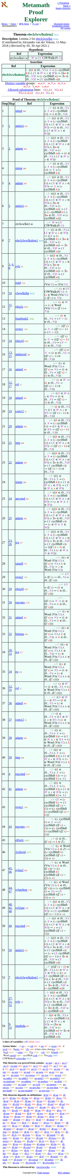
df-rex (6, 1107)
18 (10, 397)
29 (10, 589)
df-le (26, 1150)
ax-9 (12, 1069)
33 (10, 653)
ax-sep (15, 1072)
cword (12, 1055)
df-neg (51, 1150)
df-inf (15, 1147)
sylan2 (19, 870)
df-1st (27, 1138)
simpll (19, 563)
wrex (16, 1049)
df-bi (45, 1094)
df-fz (17, 1156)
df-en (15, 1144)
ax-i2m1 (7, 1084)
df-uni (17, 1116)
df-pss (6, 1113)
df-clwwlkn (48, 1162)
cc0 (6, 1052)
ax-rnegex (51, 1084)
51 (10, 1001)
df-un (38, 1110)
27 (10, 998)
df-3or (13, 1098)
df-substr (49, 1159)
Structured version (61, 24)
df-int (29, 1116)
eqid (18, 282)
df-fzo (29, 1156)
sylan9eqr (21, 889)
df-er (52, 1141)
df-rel (57, 1122)
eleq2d (19, 589)
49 (10, 926)
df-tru (37, 1098)
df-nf (5, 1101)
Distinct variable (15, 83)
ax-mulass (43, 1081)
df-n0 (38, 1153)
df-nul (18, 1113)
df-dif (26, 1110)
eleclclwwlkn (44, 38)
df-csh (16, 1162)
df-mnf (52, 1147)
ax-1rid (36, 1084)
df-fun (15, 1131)
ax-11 (34, 1069)
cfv (27, 1049)
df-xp (46, 1122)
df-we (35, 1122)
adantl (19, 369)
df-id (38, 1119)
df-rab (43, 1107)
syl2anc (20, 907)
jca (17, 542)
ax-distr (58, 1081)
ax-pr (51, 1072)
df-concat (33, 1159)
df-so (13, 1122)
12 (10, 382)
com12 (19, 411)
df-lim (42, 1128)
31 (10, 617)
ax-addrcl (23, 1078)
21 (10, 442)
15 (10, 356)
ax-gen (14, 1065)
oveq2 (19, 577)
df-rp (5, 1156)
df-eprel (50, 1119)
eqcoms (20, 602)
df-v (53, 1107)
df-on (31, 1128)
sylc (17, 266)
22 (10, 462)
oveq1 (19, 329)
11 (10, 305)
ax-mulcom (9, 1081)
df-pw (40, 1113)
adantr (19, 148)
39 (10, 757)
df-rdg (30, 1141)
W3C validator (64, 1173)
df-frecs (52, 1138)
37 (10, 719)
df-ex (59, 1098)
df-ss (59, 1110)
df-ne (39, 1104)
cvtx (50, 1055)
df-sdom (41, 1144)
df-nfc (28, 1104)
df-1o (41, 1141)
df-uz (60, 1153)
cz (32, 1052)
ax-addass (26, 1081)
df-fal (48, 1098)
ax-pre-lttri (34, 1087)
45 (10, 868)
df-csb (15, 1110)
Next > (66, 5)
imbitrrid (20, 354)
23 (10, 540)
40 (10, 904)
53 (10, 1027)
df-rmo (18, 1107)
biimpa (19, 634)
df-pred (7, 1128)
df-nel (51, 1104)
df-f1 (46, 1131)
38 (10, 737)
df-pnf (39, 1147)
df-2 (27, 1153)
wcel (5, 1049)
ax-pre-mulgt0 (25, 1090)
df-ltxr (14, 1150)
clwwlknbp (22, 293)
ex (16, 671)
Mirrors (4, 24)
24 (10, 498)
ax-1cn (44, 1075)
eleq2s (19, 306)
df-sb (16, 1101)
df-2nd (39, 1138)
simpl (18, 111)
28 (10, 650)
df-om (16, 1138)
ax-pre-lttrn (52, 1087)
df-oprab (51, 1134)
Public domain (43, 1173)
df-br (51, 1116)
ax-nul (27, 1072)
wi (23, 1046)
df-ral (62, 1104)
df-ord (19, 1128)
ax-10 (23, 1069)
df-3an (25, 1098)
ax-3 (5, 1065)
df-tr (28, 1119)
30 (10, 602)
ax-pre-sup (44, 1090)
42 (10, 907)
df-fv (14, 1134)
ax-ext (57, 1069)
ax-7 (56, 1065)
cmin (20, 1052)
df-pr (62, 1113)
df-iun (40, 1116)
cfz (43, 1052)
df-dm (26, 1125)
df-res (48, 1125)
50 (10, 950)
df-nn (15, 1153)
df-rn (37, 1125)
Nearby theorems (63, 8)
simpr (18, 168)
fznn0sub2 (21, 318)
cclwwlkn (21, 1058)
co (54, 1049)
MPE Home (24, 24)
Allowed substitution (20, 89)
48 (10, 911)
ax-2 (64, 1062)
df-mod (54, 1156)
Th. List (35, 24)
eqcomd (20, 774)
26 (10, 544)
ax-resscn (30, 1075)
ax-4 (25, 1065)
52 (10, 1005)
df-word (18, 1159)
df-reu (31, 1107)
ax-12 (45, 1069)
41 (10, 789)
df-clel (15, 1104)
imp (17, 442)
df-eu (39, 1101)
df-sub (39, 1150)
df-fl (41, 1156)
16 (10, 369)
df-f (37, 1131)
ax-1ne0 (22, 1084)
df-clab (51, 1101)
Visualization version (60, 26)
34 (10, 671)
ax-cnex (15, 1075)
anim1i (19, 126)
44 (10, 888)
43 (10, 826)
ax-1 (57, 1062)
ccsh (35, 1055)
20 (10, 426)
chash (55, 1052)
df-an (55, 1094)
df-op (6, 1116)
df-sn (51, 1113)
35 (10, 690)
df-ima (60, 1125)
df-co (14, 1125)
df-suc (54, 1128)
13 (10, 352)
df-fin (53, 1144)
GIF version (65, 28)
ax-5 (35, 1065)
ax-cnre (19, 1087)
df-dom (27, 1144)
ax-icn (58, 1075)
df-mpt (16, 1119)
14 (10, 341)
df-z (49, 1153)
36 (10, 703)
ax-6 (45, 1065)
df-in (48, 1110)
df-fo (57, 1131)
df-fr (24, 1122)
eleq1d (19, 341)
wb (31, 1046)
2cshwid (20, 852)
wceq (53, 1046)
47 (10, 891)
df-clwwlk (31, 1162)
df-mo (28, 1101)
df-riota (26, 1134)
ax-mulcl (39, 1078)
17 (10, 386)
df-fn (26, 1131)
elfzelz (19, 840)
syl (17, 384)
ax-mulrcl (55, 1078)
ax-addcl (7, 1078)
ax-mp (49, 1062)
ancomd (20, 498)
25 (10, 518)
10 (10, 293)
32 (10, 634)
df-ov (38, 1134)
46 (10, 871)
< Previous (63, 3)
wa (42, 1046)
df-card (27, 1147)
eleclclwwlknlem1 (26, 240)
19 (10, 411)
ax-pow (39, 1072)
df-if (29, 1113)
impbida (20, 1026)
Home (13, 24)
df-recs (17, 1141)
